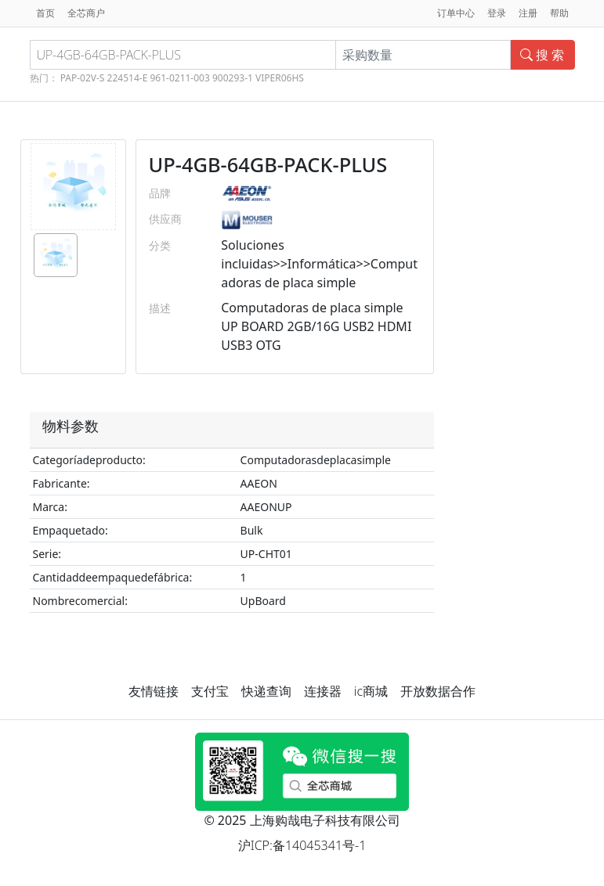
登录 (496, 13)
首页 (45, 13)
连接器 (323, 691)
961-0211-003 (179, 78)
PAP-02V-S (82, 78)
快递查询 (266, 691)
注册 (528, 13)
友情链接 (153, 691)
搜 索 (542, 54)
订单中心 (456, 13)
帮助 (559, 13)
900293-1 (232, 78)
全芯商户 (86, 13)
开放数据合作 (438, 691)
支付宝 (210, 691)
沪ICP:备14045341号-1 (302, 845)
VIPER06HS (279, 78)
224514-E (127, 78)
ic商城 (371, 691)
